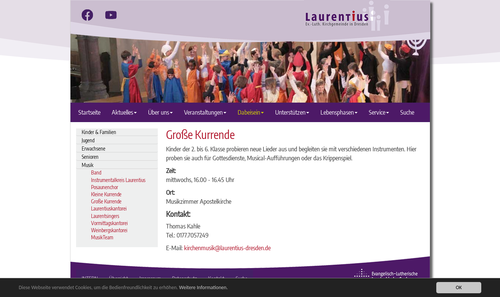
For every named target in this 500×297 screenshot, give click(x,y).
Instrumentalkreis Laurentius (118, 180)
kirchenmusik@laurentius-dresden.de (227, 248)
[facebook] (87, 15)
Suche (407, 112)
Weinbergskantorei (109, 230)
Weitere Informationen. (203, 287)
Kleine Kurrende (106, 194)
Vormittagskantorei (109, 223)
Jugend (88, 140)
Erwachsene (93, 148)
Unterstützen (292, 112)
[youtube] (111, 15)
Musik (87, 165)
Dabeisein (251, 112)
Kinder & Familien (99, 132)
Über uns (160, 112)
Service (379, 112)
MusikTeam (102, 237)
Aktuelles (124, 112)
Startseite (89, 112)
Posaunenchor (104, 187)
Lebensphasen (339, 112)
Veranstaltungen (205, 112)
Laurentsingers (105, 216)
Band (96, 172)
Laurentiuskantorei (109, 208)
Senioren (90, 157)
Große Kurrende (106, 201)
